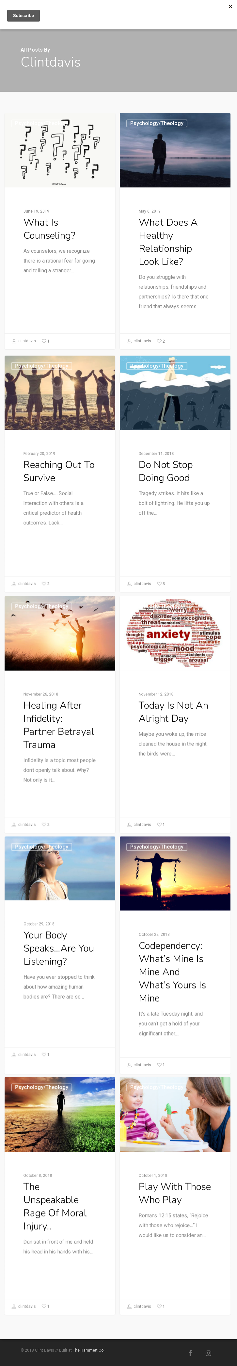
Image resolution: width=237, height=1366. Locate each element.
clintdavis (23, 341)
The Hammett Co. (88, 1350)
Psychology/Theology (41, 123)
